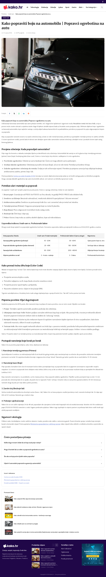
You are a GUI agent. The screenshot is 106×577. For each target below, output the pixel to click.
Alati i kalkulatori (66, 549)
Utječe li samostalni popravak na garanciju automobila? (53, 463)
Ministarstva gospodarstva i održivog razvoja (45, 424)
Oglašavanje (65, 552)
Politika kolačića (66, 555)
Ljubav (60, 7)
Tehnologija (34, 7)
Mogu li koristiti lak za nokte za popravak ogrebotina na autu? (53, 449)
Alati (81, 7)
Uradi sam (11, 14)
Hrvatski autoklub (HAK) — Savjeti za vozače (16, 483)
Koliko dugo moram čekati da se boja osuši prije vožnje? (53, 442)
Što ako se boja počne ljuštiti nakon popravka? (53, 456)
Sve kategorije (91, 7)
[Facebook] (103, 2)
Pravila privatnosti (67, 559)
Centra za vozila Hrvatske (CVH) (24, 176)
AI (27, 7)
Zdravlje (53, 7)
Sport (67, 7)
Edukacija (44, 7)
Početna (4, 14)
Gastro (74, 7)
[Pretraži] (102, 7)
